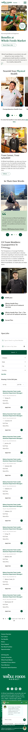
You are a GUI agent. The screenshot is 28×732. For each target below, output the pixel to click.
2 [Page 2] (9, 619)
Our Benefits (4, 639)
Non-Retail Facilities (6, 646)
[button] (24, 346)
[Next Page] (24, 618)
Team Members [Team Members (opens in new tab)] (5, 665)
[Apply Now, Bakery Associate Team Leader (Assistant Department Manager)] (14, 407)
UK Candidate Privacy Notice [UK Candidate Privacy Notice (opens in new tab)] (8, 725)
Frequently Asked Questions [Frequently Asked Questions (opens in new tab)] (9, 667)
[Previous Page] (5, 618)
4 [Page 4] (13, 619)
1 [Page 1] (7, 619)
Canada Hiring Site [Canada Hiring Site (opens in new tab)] (6, 657)
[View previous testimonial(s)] (7, 234)
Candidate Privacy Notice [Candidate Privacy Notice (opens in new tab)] (8, 662)
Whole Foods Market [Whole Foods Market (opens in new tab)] (7, 660)
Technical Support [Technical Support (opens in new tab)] (5, 719)
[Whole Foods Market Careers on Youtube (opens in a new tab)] (16, 689)
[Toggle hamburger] (25, 2)
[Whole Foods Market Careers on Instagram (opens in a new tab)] (20, 689)
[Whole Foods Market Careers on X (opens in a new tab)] (12, 689)
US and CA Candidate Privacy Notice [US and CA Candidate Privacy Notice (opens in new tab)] (10, 722)
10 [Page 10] (22, 619)
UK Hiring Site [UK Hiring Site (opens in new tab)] (5, 654)
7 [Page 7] (17, 619)
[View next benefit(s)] (20, 115)
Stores (3, 641)
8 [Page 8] (19, 619)
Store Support (5, 644)
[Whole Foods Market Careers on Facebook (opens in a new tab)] (8, 689)
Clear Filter (3, 374)
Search (13, 352)
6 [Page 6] (16, 619)
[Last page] (14, 620)
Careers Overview (6, 634)
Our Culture (4, 636)
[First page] (3, 618)
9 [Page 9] (20, 619)
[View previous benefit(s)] (7, 115)
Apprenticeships (5, 649)
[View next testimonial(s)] (20, 234)
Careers (15, 2)
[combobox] (14, 346)
